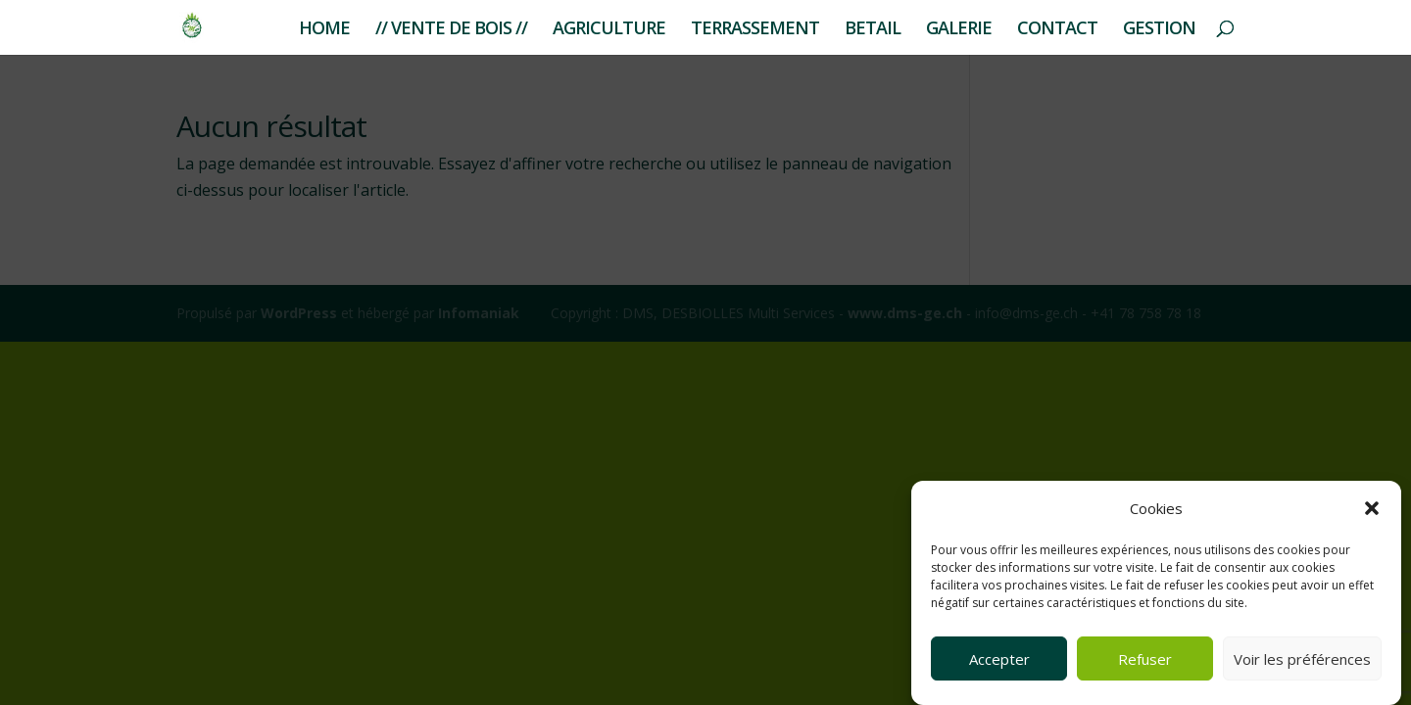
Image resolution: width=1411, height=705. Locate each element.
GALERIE (959, 30)
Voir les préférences (1302, 659)
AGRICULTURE (609, 30)
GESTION (1159, 30)
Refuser (1145, 659)
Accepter (999, 659)
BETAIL (872, 30)
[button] (1372, 509)
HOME (324, 30)
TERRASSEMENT (755, 30)
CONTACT (1057, 30)
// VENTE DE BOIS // (451, 30)
